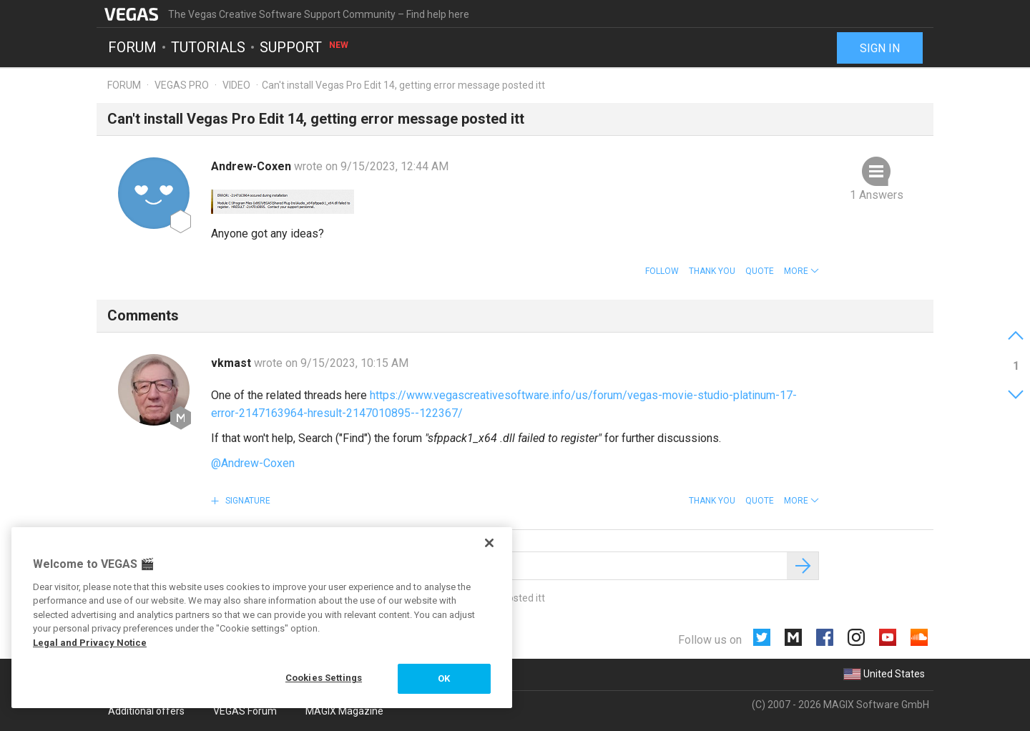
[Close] (489, 543)
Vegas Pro (181, 85)
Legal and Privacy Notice (90, 642)
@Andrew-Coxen (253, 463)
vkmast (232, 363)
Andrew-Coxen (252, 166)
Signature (246, 501)
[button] (801, 271)
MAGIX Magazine (344, 711)
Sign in (880, 48)
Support (305, 47)
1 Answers (876, 195)
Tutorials (208, 47)
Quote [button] (759, 271)
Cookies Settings (323, 677)
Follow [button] (662, 271)
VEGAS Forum (245, 711)
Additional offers (146, 711)
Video (236, 85)
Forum (132, 47)
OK (444, 678)
